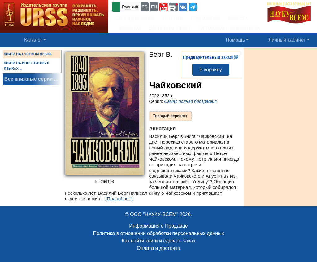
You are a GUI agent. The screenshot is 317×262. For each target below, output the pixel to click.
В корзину (210, 69)
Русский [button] (130, 6)
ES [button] (145, 6)
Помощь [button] (235, 39)
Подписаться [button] (206, 18)
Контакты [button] (173, 18)
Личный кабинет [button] (287, 39)
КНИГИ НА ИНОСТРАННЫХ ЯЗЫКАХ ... (26, 65)
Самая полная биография (190, 101)
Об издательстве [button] (135, 18)
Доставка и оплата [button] (170, 28)
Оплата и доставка (158, 248)
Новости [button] (237, 18)
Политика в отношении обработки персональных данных (158, 233)
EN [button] (154, 6)
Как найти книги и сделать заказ (158, 240)
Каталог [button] (33, 39)
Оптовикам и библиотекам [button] (229, 28)
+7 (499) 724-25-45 (221, 6)
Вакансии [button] (128, 28)
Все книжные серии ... (31, 79)
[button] (163, 7)
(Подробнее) (119, 198)
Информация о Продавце (158, 226)
